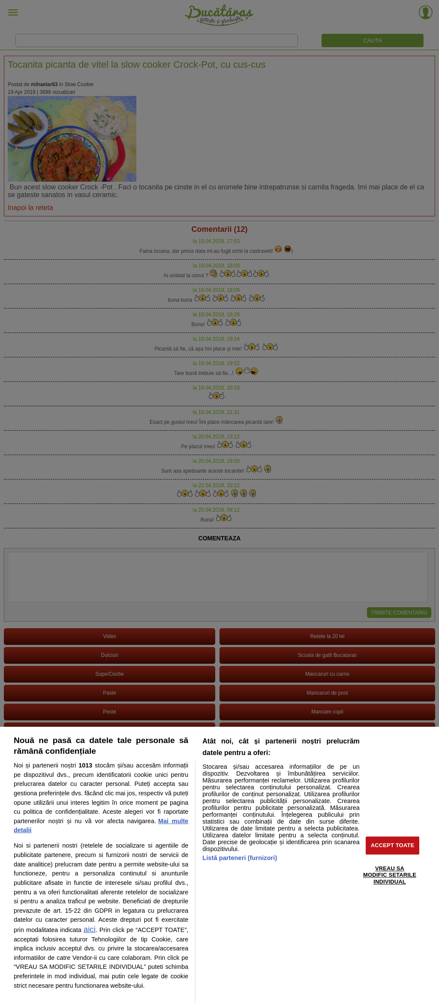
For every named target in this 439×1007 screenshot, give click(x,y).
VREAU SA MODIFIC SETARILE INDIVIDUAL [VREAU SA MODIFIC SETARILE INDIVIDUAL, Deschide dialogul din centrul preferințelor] (389, 875)
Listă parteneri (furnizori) (239, 857)
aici (90, 929)
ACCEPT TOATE (392, 845)
